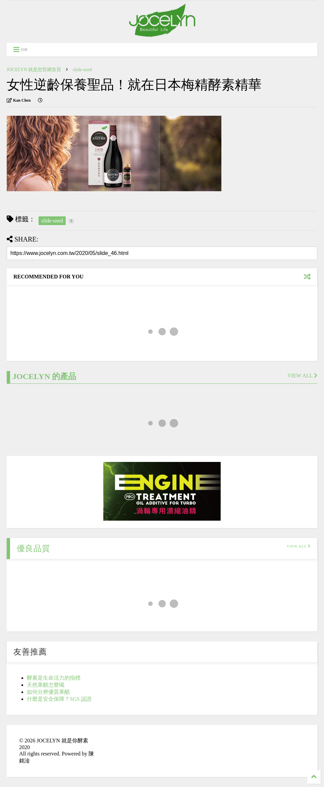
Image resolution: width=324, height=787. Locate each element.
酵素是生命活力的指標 (53, 678)
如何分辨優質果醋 (48, 692)
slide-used (82, 69)
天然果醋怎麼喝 (45, 685)
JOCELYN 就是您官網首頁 (34, 69)
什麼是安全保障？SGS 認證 (59, 699)
